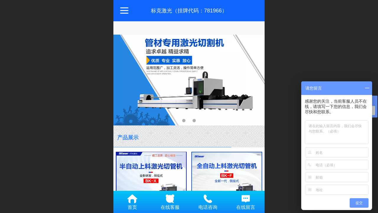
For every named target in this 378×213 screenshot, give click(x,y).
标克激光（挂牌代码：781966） (189, 11)
